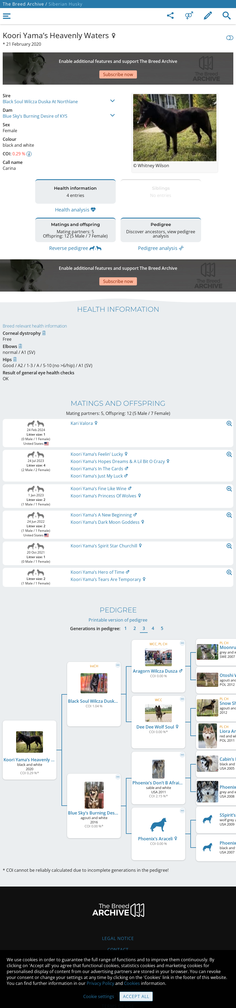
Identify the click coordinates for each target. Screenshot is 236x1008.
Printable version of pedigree (118, 588)
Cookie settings (98, 996)
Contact (118, 917)
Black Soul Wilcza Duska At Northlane (40, 83)
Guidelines (118, 940)
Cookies (132, 983)
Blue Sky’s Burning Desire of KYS (35, 97)
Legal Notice (118, 906)
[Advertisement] (118, 59)
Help (118, 929)
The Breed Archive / (25, 4)
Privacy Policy (100, 983)
